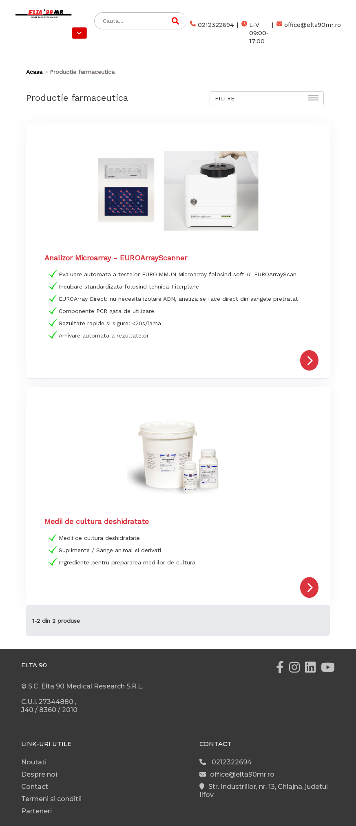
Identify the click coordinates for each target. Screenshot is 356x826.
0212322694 (212, 33)
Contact (34, 786)
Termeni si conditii (51, 799)
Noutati (33, 762)
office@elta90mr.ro (308, 33)
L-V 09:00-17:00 (255, 33)
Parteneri (36, 811)
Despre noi (39, 774)
